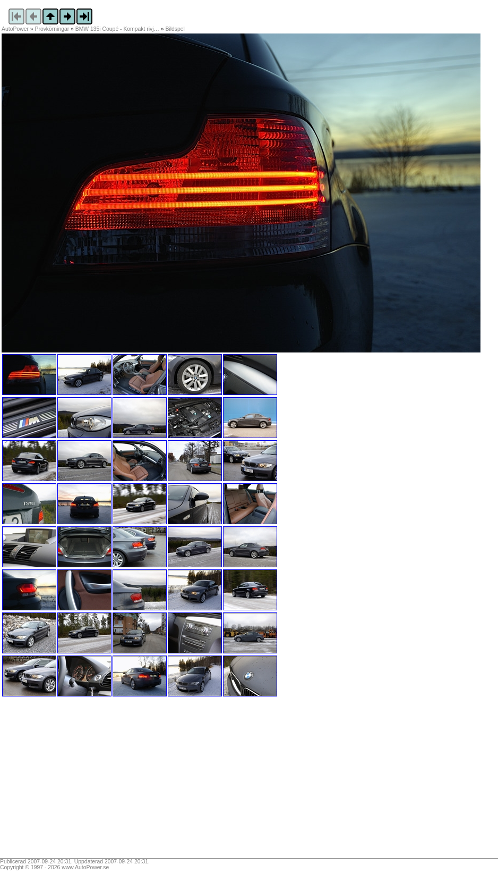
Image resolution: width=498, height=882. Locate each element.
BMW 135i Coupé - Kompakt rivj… (117, 29)
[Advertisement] (68, 781)
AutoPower (15, 29)
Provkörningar (52, 29)
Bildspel (175, 29)
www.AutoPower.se (85, 867)
